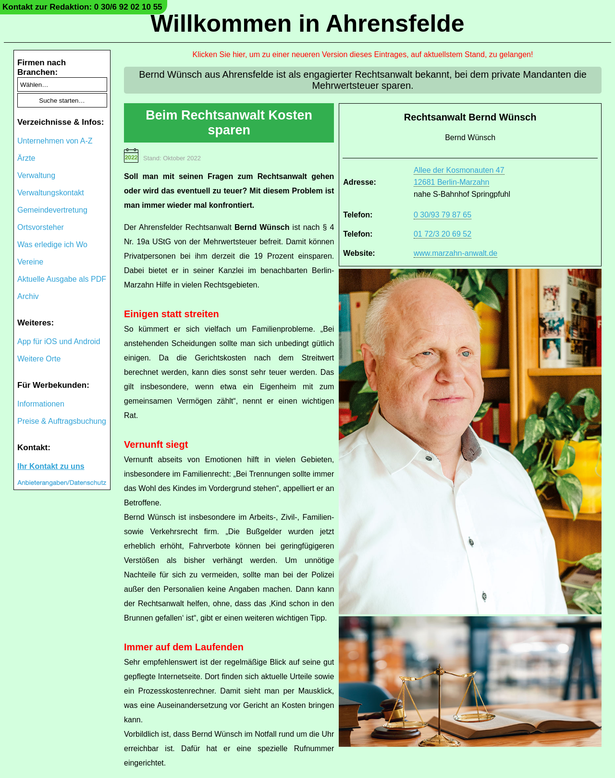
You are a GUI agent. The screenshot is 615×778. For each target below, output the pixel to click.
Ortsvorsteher (40, 227)
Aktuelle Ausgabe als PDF (61, 279)
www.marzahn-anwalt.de (455, 253)
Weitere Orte (39, 359)
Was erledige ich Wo (52, 244)
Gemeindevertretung (52, 210)
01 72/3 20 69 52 (442, 234)
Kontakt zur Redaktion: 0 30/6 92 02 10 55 (82, 7)
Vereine (30, 262)
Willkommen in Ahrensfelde (307, 23)
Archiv (27, 296)
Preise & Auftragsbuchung (61, 421)
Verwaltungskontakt (50, 193)
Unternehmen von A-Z (55, 141)
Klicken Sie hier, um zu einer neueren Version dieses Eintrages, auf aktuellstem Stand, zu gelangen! (363, 54)
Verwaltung (36, 175)
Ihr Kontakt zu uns (51, 466)
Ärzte (26, 158)
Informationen (40, 404)
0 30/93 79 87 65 (442, 215)
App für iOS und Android (58, 341)
